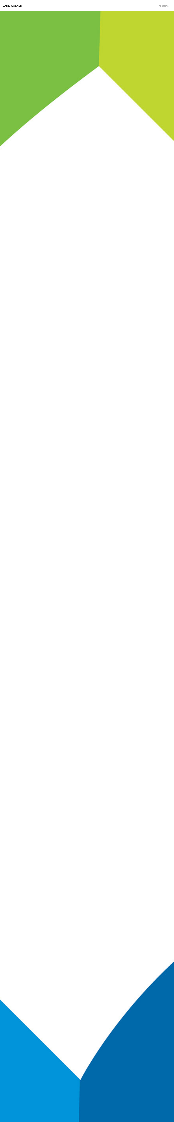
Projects (164, 6)
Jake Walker (12, 5)
